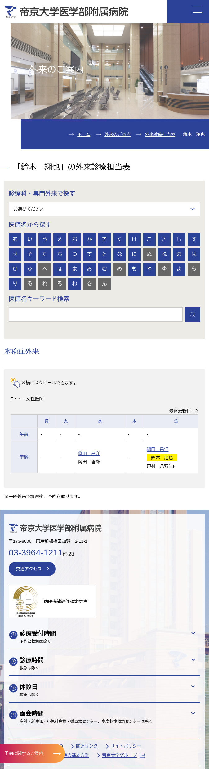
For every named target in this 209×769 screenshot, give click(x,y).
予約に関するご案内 (23, 753)
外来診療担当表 (160, 134)
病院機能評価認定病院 (65, 601)
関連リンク (87, 746)
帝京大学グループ (123, 755)
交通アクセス (29, 568)
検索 (192, 314)
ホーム (83, 134)
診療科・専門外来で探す (42, 193)
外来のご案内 (117, 134)
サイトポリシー (126, 746)
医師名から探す (30, 224)
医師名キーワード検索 (39, 298)
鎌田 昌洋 (89, 453)
